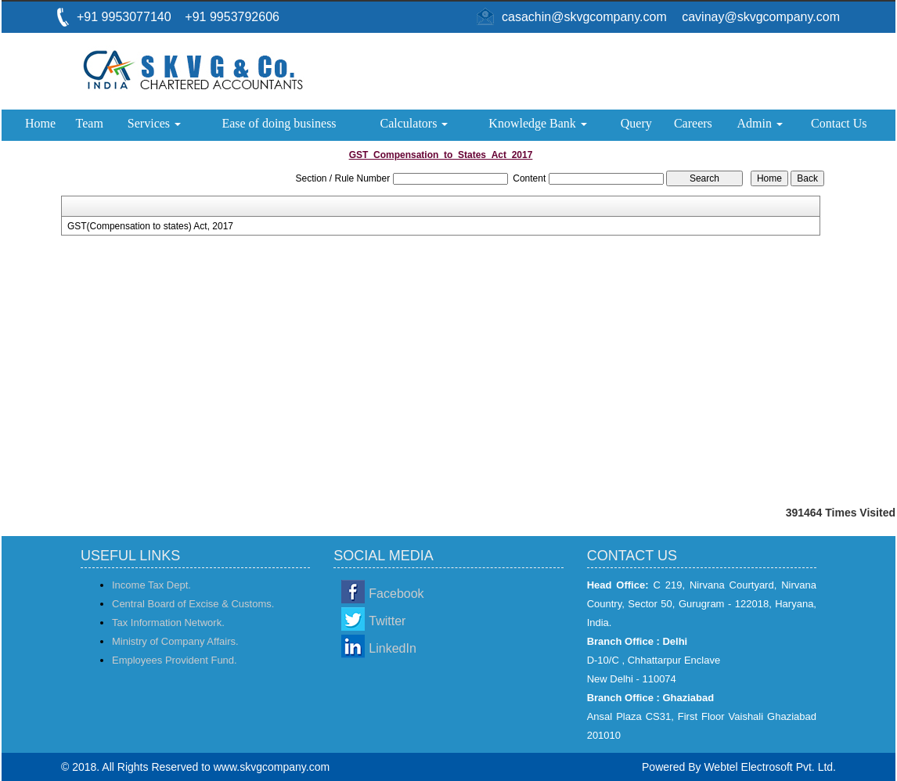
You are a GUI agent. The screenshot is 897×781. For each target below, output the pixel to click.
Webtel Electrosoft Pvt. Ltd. (770, 767)
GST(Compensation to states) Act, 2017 (150, 226)
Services (154, 123)
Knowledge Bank (537, 123)
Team (89, 123)
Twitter (387, 621)
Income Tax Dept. (151, 585)
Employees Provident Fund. (174, 660)
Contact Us (839, 123)
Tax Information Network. (168, 622)
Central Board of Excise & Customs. (193, 604)
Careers (693, 123)
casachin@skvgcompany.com (584, 16)
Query (636, 123)
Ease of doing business (279, 123)
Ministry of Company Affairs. (175, 641)
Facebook (396, 593)
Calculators (414, 123)
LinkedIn (392, 648)
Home (40, 123)
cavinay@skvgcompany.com (761, 16)
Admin (760, 123)
